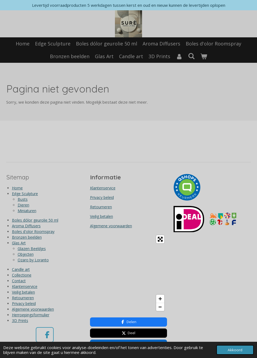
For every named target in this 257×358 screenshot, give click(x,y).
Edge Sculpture (25, 193)
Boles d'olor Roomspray (33, 231)
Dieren (23, 205)
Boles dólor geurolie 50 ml (35, 220)
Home (17, 188)
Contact (19, 280)
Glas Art (19, 242)
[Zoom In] (160, 299)
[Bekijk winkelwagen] (204, 56)
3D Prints (20, 320)
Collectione (21, 275)
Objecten (26, 254)
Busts (23, 199)
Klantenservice (24, 286)
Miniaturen (27, 210)
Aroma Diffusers (26, 225)
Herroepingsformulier (30, 314)
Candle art (21, 269)
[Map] (128, 273)
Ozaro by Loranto (33, 259)
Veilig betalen (23, 292)
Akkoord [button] (235, 349)
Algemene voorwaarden (33, 309)
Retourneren (23, 297)
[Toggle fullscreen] (160, 239)
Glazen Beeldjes (32, 248)
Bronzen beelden (27, 237)
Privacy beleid (24, 303)
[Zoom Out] (160, 307)
